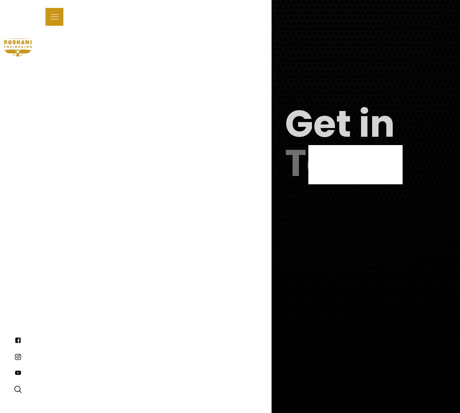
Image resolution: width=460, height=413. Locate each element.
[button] (54, 17)
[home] (18, 47)
